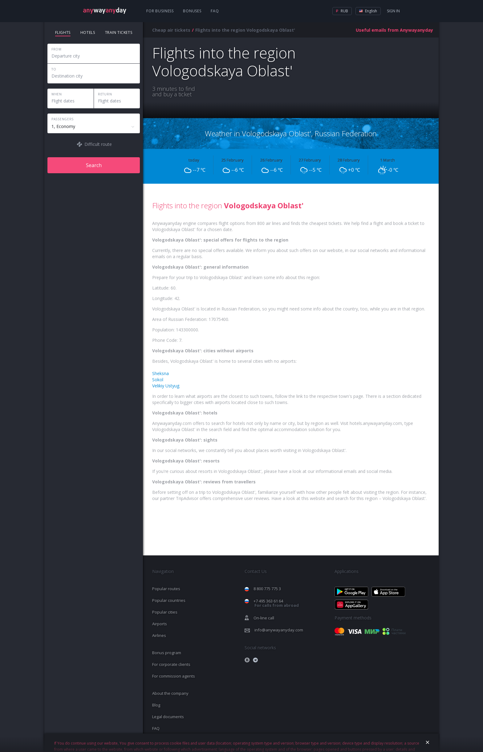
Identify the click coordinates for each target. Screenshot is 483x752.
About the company (170, 693)
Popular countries (168, 600)
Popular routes (166, 588)
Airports (159, 623)
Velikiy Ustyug (165, 386)
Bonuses (192, 11)
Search (94, 165)
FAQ (215, 11)
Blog (156, 705)
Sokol (157, 379)
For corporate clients (171, 664)
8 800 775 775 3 (267, 588)
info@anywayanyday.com (278, 630)
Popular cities (164, 612)
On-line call (264, 618)
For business (160, 11)
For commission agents (173, 676)
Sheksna (160, 373)
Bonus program (166, 652)
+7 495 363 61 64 (276, 603)
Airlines (159, 635)
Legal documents (168, 716)
